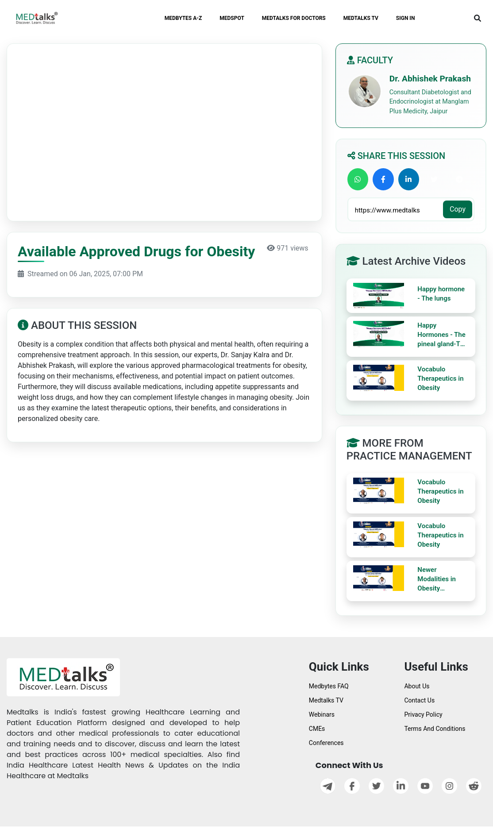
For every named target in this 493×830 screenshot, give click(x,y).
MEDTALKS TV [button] (360, 18)
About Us (416, 686)
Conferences (326, 742)
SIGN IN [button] (405, 18)
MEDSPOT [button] (232, 18)
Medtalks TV (326, 700)
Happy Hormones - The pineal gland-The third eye (442, 335)
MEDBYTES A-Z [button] (183, 18)
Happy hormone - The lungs (441, 293)
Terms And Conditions (434, 728)
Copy (458, 209)
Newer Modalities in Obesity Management (437, 579)
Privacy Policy (423, 714)
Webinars (322, 714)
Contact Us (419, 700)
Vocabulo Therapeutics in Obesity (440, 378)
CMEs (317, 728)
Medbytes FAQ (329, 686)
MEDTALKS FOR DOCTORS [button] (294, 18)
